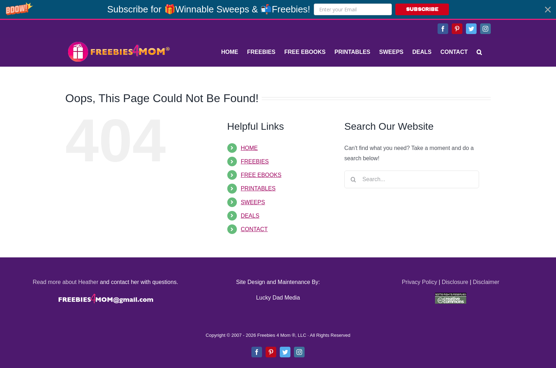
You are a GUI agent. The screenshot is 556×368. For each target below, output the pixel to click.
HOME (249, 148)
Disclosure (455, 282)
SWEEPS (253, 202)
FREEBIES (255, 161)
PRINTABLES (258, 188)
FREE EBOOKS (261, 175)
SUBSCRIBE (422, 9)
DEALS (250, 216)
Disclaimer (486, 282)
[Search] (479, 52)
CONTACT (254, 229)
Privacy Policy (419, 282)
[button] (278, 9)
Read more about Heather (65, 282)
